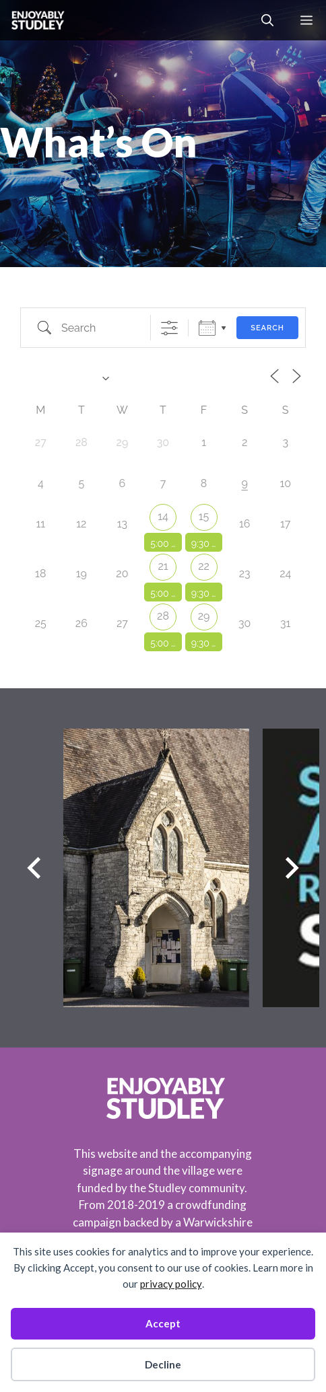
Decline (163, 1364)
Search (267, 328)
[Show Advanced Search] (169, 328)
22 (203, 566)
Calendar (207, 328)
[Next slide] (292, 868)
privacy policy (171, 1284)
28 (163, 616)
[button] (267, 20)
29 (204, 616)
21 (163, 566)
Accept (163, 1323)
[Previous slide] (34, 868)
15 (204, 516)
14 (163, 516)
